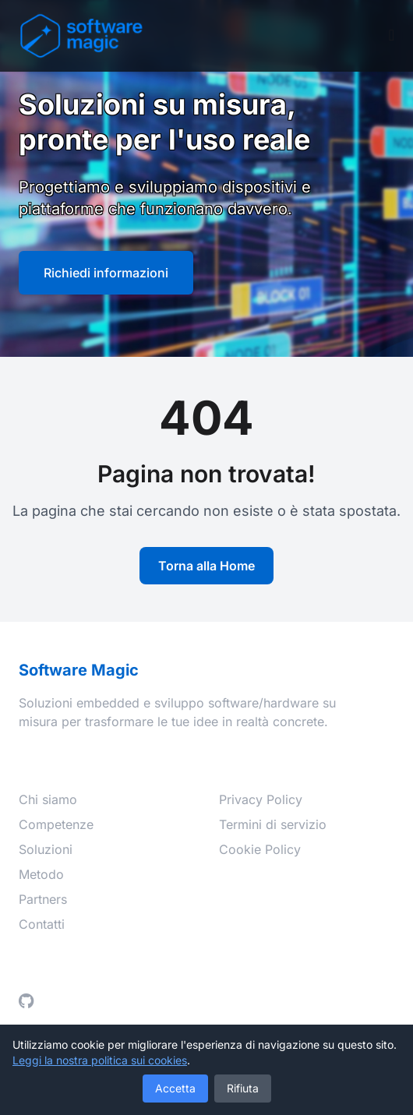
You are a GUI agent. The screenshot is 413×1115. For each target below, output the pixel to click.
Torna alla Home (206, 565)
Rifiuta (243, 1088)
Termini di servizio (273, 824)
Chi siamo (48, 799)
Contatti (42, 924)
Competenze (56, 824)
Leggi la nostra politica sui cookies (99, 1060)
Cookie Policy (260, 849)
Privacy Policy (260, 799)
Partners (43, 899)
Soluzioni (45, 849)
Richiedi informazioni (106, 273)
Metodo (41, 874)
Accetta (175, 1088)
